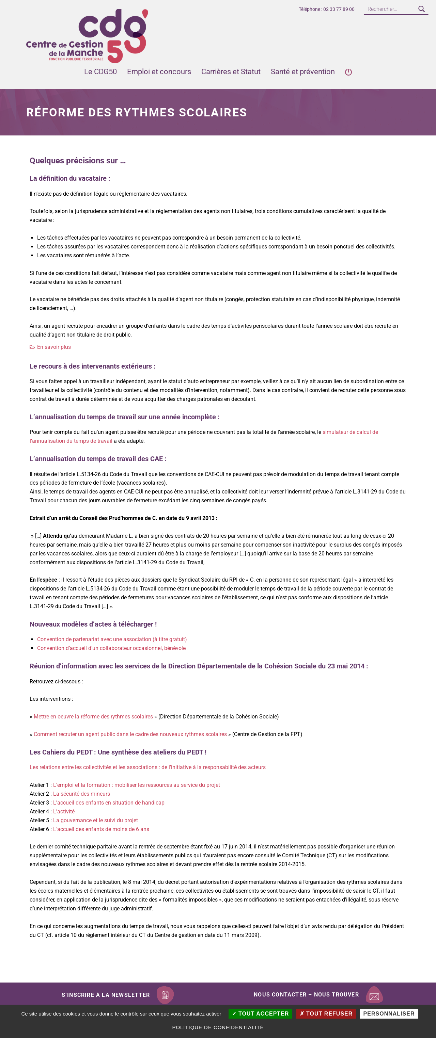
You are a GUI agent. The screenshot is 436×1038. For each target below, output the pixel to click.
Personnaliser (389, 1014)
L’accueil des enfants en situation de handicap (109, 802)
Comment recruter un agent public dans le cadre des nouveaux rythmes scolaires (130, 734)
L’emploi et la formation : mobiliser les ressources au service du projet (136, 785)
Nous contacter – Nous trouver (306, 994)
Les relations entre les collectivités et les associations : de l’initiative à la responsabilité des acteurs (148, 767)
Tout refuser (326, 1014)
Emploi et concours (159, 71)
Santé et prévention (303, 71)
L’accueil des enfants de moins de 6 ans (101, 829)
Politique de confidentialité (218, 1027)
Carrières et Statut (231, 71)
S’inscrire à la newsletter (106, 995)
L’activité (64, 811)
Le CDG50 (100, 71)
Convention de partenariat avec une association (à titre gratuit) (112, 639)
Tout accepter (260, 1014)
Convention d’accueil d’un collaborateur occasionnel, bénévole (111, 648)
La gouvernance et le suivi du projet (95, 820)
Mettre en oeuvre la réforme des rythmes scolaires (93, 716)
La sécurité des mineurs (81, 794)
